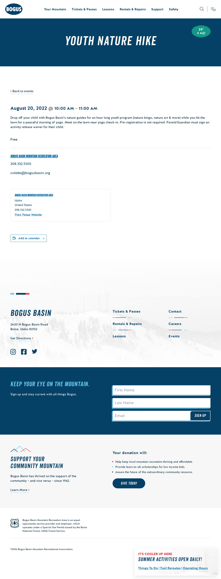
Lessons (108, 9)
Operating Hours (195, 568)
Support (157, 9)
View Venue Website (28, 214)
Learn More (18, 490)
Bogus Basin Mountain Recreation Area (34, 156)
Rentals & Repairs (133, 9)
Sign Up (200, 415)
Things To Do (148, 568)
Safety (173, 9)
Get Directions (20, 338)
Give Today (129, 483)
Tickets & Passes (84, 9)
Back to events (22, 91)
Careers (175, 324)
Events (174, 336)
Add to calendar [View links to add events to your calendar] (29, 238)
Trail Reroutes (170, 568)
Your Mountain (55, 9)
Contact (175, 311)
